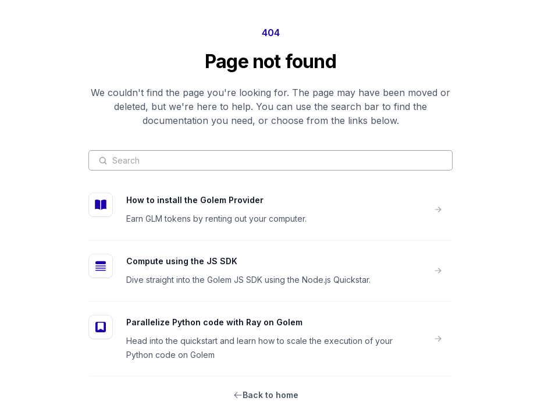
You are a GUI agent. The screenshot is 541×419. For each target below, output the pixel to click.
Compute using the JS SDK (181, 261)
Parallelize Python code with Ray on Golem (214, 322)
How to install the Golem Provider (195, 200)
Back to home (270, 395)
